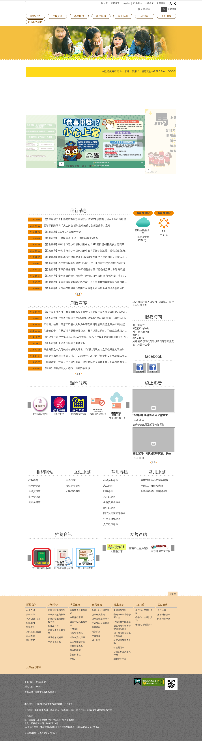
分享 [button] (175, 3)
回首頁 (104, 3)
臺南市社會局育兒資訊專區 (138, 548)
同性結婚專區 (76, 646)
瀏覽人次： (29, 686)
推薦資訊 (63, 534)
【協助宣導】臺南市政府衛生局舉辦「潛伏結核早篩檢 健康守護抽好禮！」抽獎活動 (78, 276)
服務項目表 (53, 626)
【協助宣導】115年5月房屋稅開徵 (54, 232)
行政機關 (33, 480)
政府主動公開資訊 (100, 610)
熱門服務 (78, 383)
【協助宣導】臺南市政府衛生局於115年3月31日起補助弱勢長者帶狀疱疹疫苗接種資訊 (78, 263)
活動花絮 (30, 640)
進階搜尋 (171, 9)
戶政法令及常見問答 (56, 631)
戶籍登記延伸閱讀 (100, 623)
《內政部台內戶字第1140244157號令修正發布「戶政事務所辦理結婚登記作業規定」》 (78, 337)
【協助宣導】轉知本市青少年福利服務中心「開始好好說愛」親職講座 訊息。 (77, 251)
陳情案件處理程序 (100, 619)
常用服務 (157, 471)
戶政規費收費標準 (56, 614)
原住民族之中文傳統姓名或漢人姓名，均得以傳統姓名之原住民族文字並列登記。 (78, 350)
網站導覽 (115, 3)
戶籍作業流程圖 (55, 637)
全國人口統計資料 (144, 624)
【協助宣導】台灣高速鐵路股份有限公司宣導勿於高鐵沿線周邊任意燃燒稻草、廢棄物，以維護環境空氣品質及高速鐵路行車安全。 (78, 288)
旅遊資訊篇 (34, 491)
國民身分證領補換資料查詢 (122, 634)
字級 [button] (170, 3)
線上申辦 (59, 405)
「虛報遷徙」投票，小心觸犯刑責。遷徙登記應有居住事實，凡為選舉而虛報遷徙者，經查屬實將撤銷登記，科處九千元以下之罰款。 (78, 362)
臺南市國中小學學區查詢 (154, 480)
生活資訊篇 (34, 496)
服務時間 (153, 316)
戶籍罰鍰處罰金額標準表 (56, 620)
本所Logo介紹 (33, 619)
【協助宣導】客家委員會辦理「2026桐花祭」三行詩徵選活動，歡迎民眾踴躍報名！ (78, 270)
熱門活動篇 (34, 485)
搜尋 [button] (164, 9)
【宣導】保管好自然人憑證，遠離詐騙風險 (59, 368)
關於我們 (31, 604)
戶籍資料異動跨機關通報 (154, 491)
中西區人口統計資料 (144, 611)
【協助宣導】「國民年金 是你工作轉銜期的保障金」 (64, 238)
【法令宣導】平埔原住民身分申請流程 (56, 343)
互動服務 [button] (166, 16)
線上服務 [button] (123, 16)
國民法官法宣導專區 (114, 513)
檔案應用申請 (120, 659)
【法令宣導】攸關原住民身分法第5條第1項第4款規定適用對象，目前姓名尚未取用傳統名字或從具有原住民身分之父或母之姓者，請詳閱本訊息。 (78, 318)
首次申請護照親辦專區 (41, 559)
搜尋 (137, 8)
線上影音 (153, 383)
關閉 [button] (173, 593)
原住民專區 (109, 496)
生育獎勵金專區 (111, 502)
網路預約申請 (78, 405)
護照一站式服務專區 (78, 623)
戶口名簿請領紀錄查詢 (63, 559)
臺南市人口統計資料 (144, 619)
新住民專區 (109, 507)
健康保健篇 (34, 502)
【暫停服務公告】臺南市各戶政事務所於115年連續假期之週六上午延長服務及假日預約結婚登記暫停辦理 (78, 220)
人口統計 (141, 604)
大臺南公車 (116, 548)
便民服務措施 (98, 614)
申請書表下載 (54, 641)
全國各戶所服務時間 (152, 485)
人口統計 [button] (145, 16)
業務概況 (30, 627)
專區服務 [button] (79, 16)
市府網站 (137, 3)
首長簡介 (30, 614)
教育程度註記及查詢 (122, 641)
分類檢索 (161, 3)
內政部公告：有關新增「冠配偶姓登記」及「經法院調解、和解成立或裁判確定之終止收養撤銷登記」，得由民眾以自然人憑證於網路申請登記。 (78, 331)
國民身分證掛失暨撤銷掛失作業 (122, 627)
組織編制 (30, 623)
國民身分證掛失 (98, 405)
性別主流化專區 (111, 519)
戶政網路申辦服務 (122, 621)
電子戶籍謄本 (85, 559)
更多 (78, 293)
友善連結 (138, 534)
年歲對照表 (119, 647)
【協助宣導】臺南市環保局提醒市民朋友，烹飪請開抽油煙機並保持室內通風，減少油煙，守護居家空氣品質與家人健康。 (78, 282)
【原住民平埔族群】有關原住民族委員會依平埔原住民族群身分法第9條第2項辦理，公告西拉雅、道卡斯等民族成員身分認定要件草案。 (78, 312)
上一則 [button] (61, 141)
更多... (73, 659)
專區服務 (75, 604)
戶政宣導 (78, 303)
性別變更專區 (76, 633)
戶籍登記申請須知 (56, 610)
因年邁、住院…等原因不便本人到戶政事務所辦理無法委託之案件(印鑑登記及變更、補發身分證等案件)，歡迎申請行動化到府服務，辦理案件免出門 (78, 325)
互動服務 (82, 471)
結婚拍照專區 (35, 21)
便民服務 (97, 604)
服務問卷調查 (73, 485)
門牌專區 (108, 491)
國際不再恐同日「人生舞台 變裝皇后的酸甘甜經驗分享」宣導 (69, 226)
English (126, 3)
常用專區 (119, 471)
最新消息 (78, 210)
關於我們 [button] (35, 16)
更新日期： (29, 682)
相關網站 (44, 471)
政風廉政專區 (76, 617)
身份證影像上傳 (117, 405)
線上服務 (119, 604)
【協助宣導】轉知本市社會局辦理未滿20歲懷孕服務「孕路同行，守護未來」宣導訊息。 (78, 257)
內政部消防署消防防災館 (160, 548)
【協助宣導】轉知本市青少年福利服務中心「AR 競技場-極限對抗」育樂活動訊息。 (78, 245)
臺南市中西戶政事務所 (51, 7)
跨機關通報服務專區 (78, 611)
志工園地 (108, 485)
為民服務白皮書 (33, 631)
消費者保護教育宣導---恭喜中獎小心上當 (101, 141)
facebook (153, 356)
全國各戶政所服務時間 (122, 653)
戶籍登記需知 (40, 405)
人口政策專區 (110, 524)
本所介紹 (30, 610)
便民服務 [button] (101, 16)
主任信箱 (149, 3)
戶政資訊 (53, 604)
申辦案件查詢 (120, 610)
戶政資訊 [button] (57, 16)
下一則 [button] (141, 141)
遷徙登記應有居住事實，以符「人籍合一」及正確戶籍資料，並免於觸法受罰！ (78, 356)
